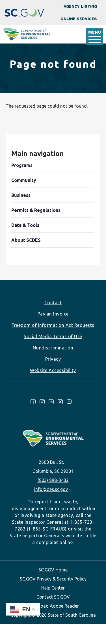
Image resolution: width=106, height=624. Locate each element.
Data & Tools (25, 225)
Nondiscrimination (53, 347)
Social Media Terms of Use (53, 336)
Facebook (33, 401)
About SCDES (26, 240)
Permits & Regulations (35, 210)
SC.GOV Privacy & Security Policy (53, 578)
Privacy (53, 359)
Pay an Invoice (53, 313)
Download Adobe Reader (53, 605)
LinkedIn (51, 401)
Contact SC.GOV (53, 596)
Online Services (78, 18)
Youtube (69, 401)
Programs (22, 165)
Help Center (53, 587)
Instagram (42, 401)
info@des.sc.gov (53, 489)
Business (21, 195)
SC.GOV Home (53, 569)
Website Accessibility (53, 370)
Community (23, 180)
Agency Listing (80, 6)
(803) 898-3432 (53, 480)
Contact (53, 302)
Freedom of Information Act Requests (53, 325)
